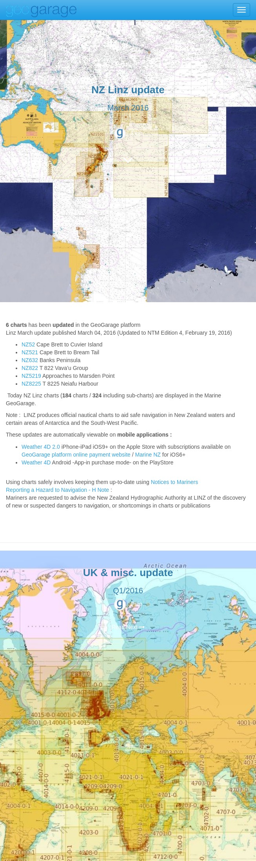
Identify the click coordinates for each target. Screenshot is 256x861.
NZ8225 (31, 384)
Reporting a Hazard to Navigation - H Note (57, 490)
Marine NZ (148, 454)
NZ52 (28, 344)
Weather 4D (36, 462)
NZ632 (30, 360)
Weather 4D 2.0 (42, 447)
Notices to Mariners (174, 482)
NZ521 (30, 352)
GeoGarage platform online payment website (76, 454)
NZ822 (30, 368)
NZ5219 (31, 376)
